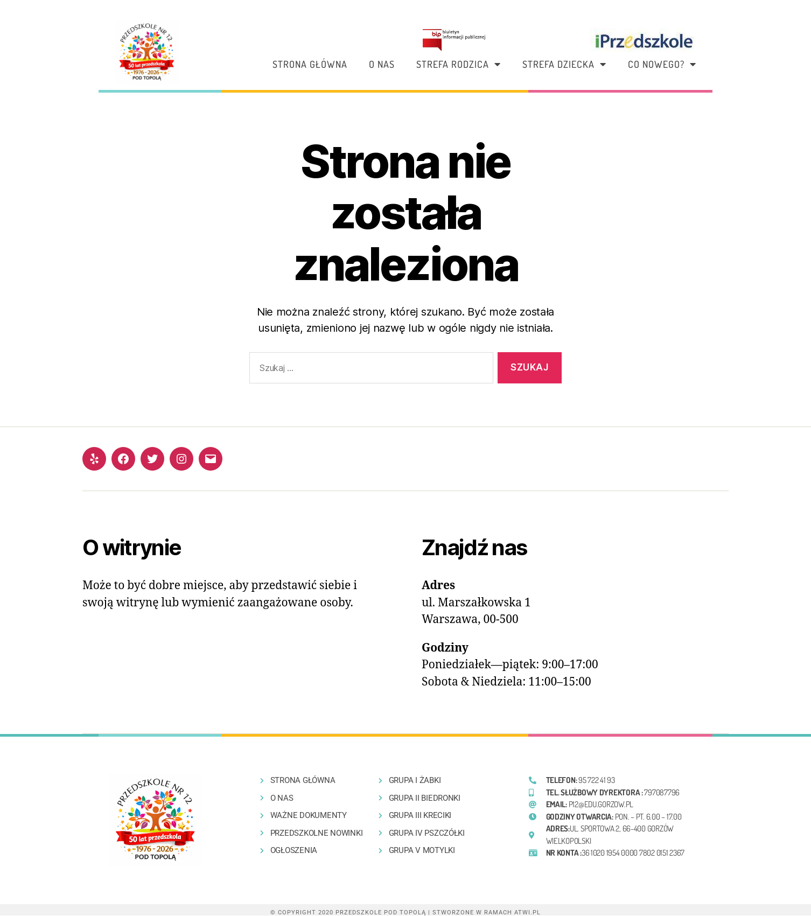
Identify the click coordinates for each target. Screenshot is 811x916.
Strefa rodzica (458, 64)
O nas (382, 64)
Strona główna (309, 64)
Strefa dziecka (564, 64)
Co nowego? (662, 64)
